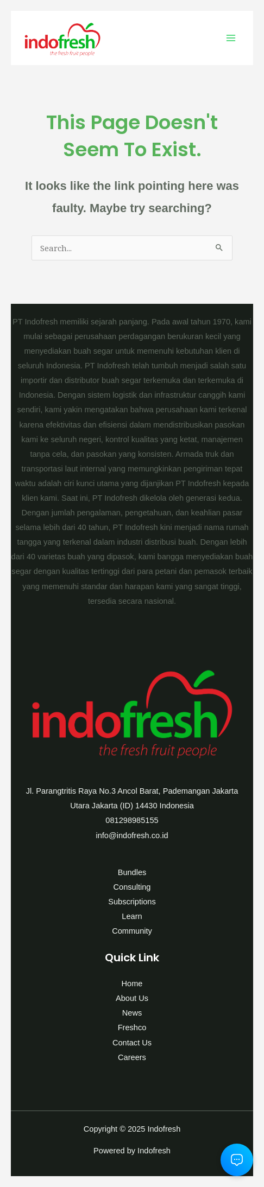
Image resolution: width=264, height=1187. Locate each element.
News (132, 1013)
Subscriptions (132, 901)
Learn (132, 916)
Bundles (132, 872)
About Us (132, 998)
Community (132, 931)
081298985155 (131, 820)
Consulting (132, 887)
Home (132, 983)
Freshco (132, 1027)
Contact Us (132, 1042)
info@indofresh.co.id (132, 835)
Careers (132, 1057)
